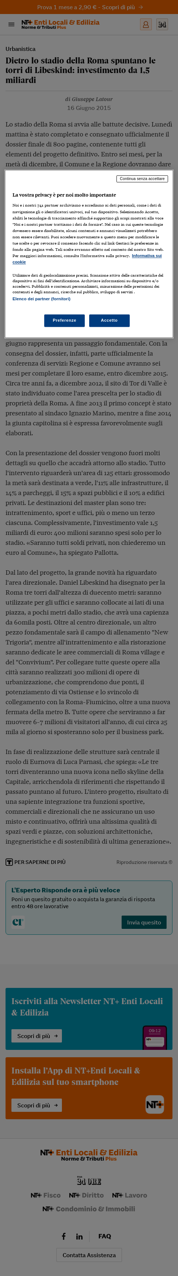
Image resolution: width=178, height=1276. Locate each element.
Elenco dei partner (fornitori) (41, 299)
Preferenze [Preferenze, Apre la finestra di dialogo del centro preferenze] (64, 320)
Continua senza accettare (142, 178)
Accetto (109, 320)
